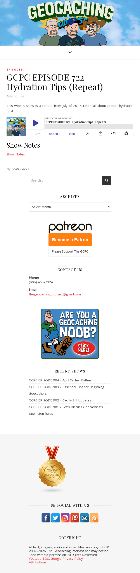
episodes (15, 69)
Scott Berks (20, 169)
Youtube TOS (39, 558)
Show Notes (16, 154)
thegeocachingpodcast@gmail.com (55, 294)
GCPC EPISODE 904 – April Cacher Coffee (60, 380)
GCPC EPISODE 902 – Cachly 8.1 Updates (60, 400)
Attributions (38, 562)
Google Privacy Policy (67, 558)
